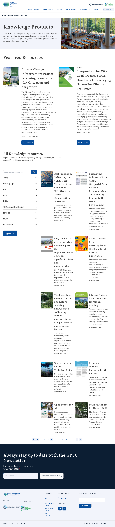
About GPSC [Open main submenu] (33, 9)
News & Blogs (85, 9)
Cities (59, 9)
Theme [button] (20, 177)
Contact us (62, 498)
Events (96, 9)
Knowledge (49, 503)
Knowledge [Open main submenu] (48, 9)
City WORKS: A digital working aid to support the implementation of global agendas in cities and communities (63, 252)
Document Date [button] (20, 224)
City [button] (20, 189)
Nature (79, 67)
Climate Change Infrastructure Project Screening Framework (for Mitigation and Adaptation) (37, 78)
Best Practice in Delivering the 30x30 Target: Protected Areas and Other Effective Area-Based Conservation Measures (63, 187)
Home (4, 15)
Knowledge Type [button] (20, 183)
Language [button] (20, 218)
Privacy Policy (8, 523)
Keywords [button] (20, 212)
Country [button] (20, 195)
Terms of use (20, 523)
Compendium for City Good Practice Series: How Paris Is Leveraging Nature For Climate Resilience (94, 80)
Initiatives (49, 508)
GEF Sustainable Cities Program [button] (20, 207)
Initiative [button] (20, 201)
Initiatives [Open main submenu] (70, 9)
